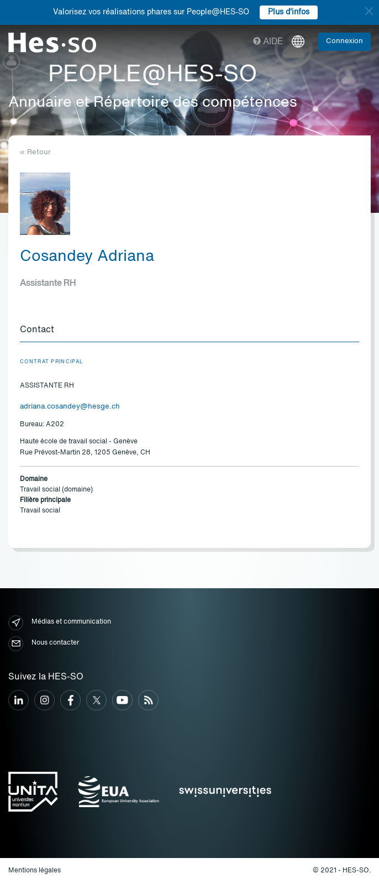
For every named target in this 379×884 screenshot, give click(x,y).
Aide (268, 42)
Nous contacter (43, 643)
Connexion (344, 41)
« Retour (35, 152)
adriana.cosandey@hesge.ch (70, 406)
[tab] (189, 331)
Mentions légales (34, 870)
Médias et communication (59, 622)
